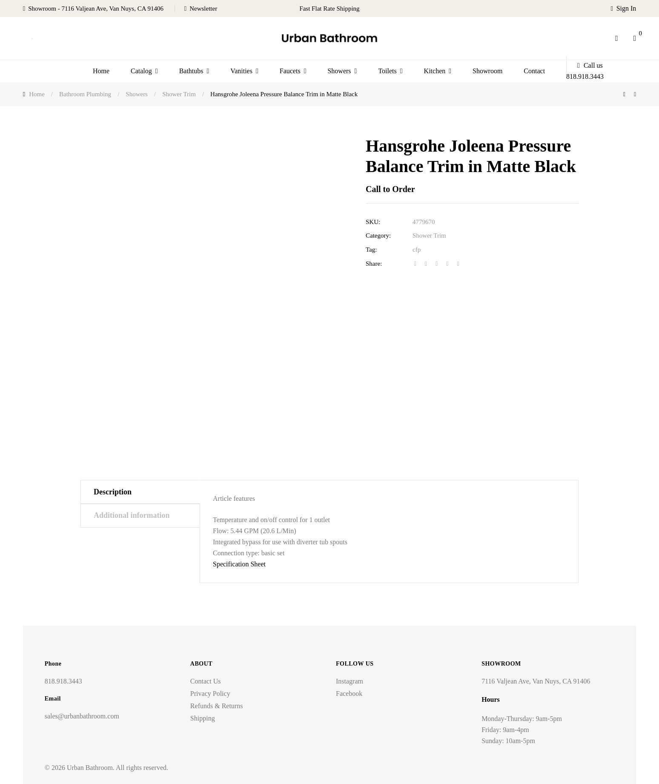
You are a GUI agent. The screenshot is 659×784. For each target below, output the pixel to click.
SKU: (373, 221)
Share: (374, 263)
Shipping (202, 718)
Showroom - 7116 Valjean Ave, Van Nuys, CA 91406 (95, 8)
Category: (378, 235)
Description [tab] (113, 492)
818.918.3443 (63, 681)
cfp (417, 249)
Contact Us (205, 681)
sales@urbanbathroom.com (82, 716)
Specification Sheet (239, 564)
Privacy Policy (210, 693)
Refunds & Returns (216, 705)
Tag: (371, 249)
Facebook (349, 693)
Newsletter (203, 8)
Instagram (349, 681)
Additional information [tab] (132, 515)
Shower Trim (429, 235)
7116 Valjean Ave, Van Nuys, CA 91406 (535, 681)
